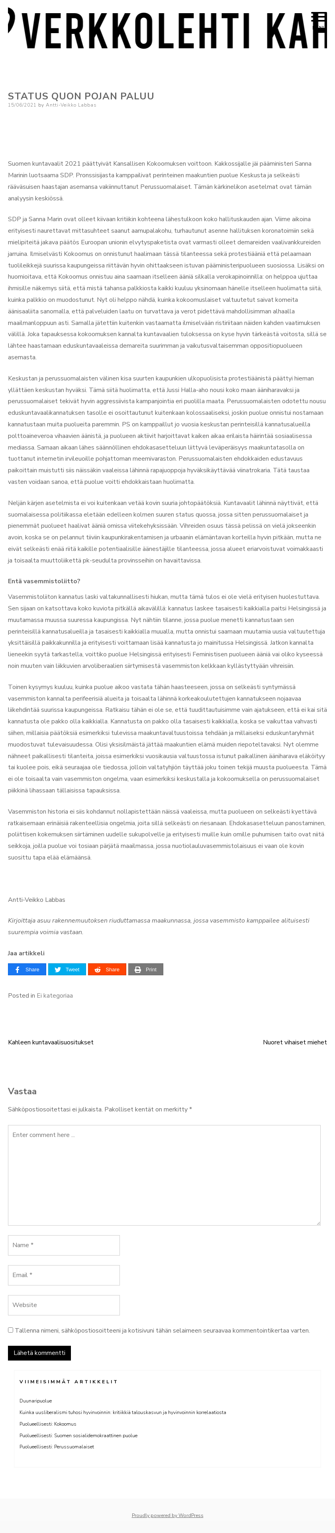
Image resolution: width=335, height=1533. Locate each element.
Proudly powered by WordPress (168, 1515)
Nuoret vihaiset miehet (295, 1042)
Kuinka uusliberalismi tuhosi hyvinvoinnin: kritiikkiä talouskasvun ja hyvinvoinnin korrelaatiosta (123, 1412)
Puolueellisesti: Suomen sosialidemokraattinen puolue (78, 1435)
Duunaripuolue (36, 1401)
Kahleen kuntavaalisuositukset (51, 1042)
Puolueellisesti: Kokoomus (48, 1424)
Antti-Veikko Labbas (71, 105)
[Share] (27, 969)
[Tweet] (67, 969)
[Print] (146, 969)
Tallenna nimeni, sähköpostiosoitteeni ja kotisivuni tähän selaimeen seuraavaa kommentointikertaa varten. (162, 1330)
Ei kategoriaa (55, 995)
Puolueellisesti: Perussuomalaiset (57, 1447)
